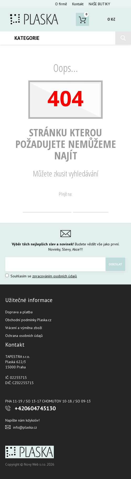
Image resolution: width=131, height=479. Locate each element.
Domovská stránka (47, 206)
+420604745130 (35, 408)
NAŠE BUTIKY (99, 4)
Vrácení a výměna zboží (23, 327)
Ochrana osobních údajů (24, 335)
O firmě (61, 4)
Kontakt (77, 4)
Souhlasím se (41, 276)
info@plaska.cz (25, 427)
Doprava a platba (19, 312)
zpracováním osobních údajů (54, 276)
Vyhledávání (90, 206)
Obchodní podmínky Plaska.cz (28, 319)
